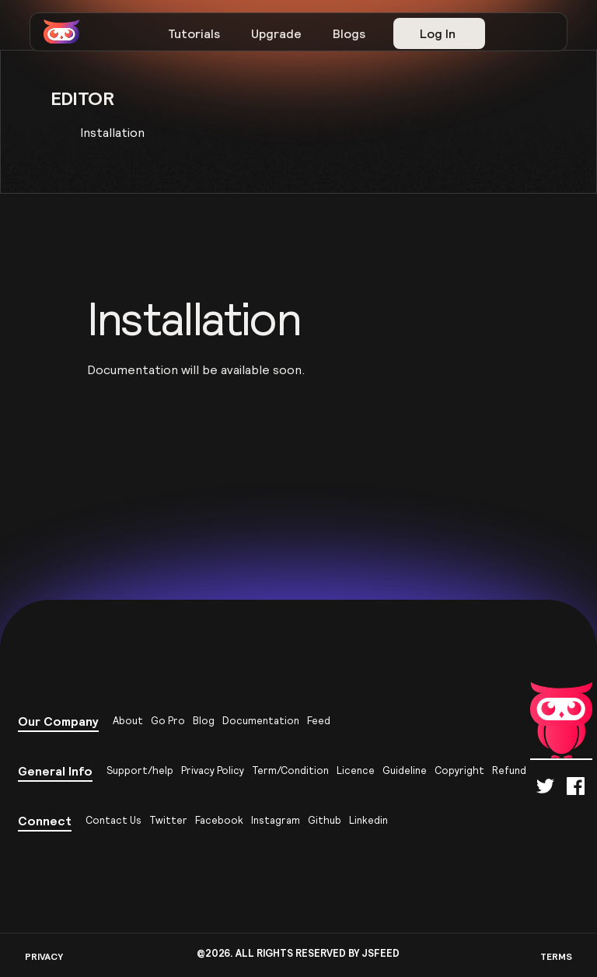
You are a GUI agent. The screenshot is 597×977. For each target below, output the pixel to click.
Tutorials (194, 33)
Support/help (139, 770)
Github (324, 820)
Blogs (349, 33)
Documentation (260, 721)
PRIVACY (44, 956)
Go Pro (168, 721)
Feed (318, 721)
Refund (509, 770)
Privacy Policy (212, 770)
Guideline (404, 770)
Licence (356, 770)
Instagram (275, 820)
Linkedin (368, 820)
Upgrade (276, 33)
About (128, 721)
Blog (204, 721)
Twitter (168, 820)
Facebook (219, 820)
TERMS (556, 956)
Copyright (459, 770)
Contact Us (113, 820)
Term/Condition (290, 770)
